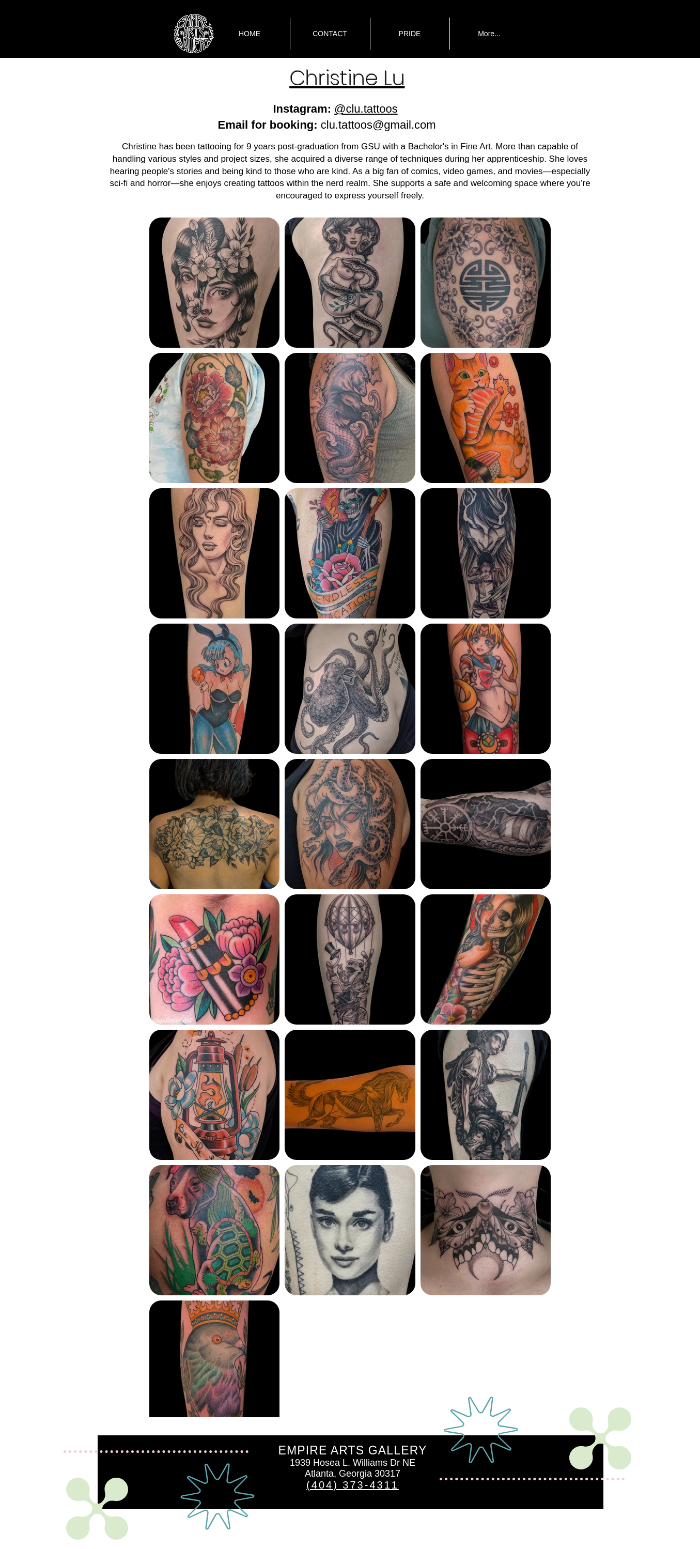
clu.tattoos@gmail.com (378, 124)
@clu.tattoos (366, 108)
